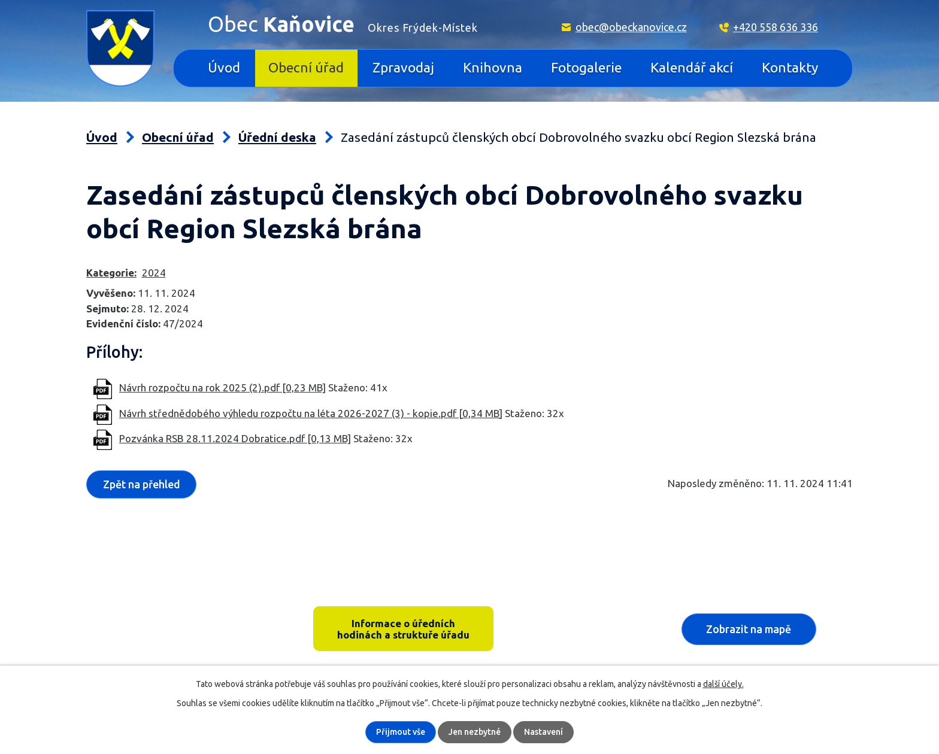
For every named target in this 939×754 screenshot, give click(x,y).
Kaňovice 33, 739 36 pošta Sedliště (180, 611)
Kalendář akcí (691, 67)
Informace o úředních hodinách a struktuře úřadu (403, 629)
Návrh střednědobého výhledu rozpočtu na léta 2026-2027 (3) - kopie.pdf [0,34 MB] (310, 413)
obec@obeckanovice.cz (631, 27)
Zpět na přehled (141, 484)
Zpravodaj (403, 67)
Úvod (224, 67)
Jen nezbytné (475, 732)
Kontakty (790, 67)
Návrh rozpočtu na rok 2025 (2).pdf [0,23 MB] (222, 387)
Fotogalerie (586, 67)
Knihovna (492, 67)
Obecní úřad (306, 67)
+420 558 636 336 (775, 27)
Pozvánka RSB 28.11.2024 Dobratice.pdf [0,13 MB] (235, 438)
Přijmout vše (400, 732)
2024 (154, 272)
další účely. (723, 684)
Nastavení (543, 732)
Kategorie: (111, 272)
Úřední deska (277, 137)
